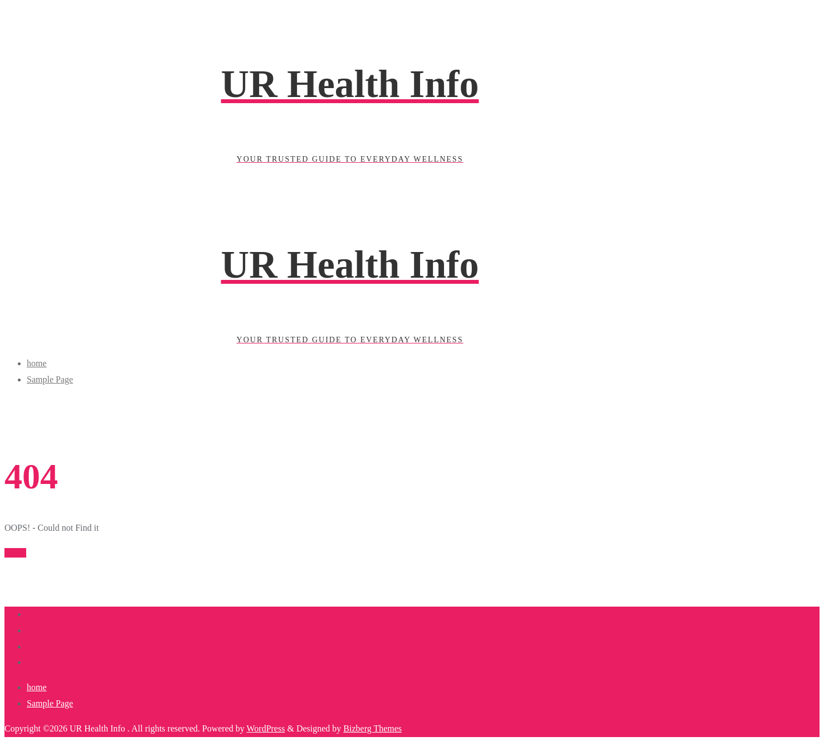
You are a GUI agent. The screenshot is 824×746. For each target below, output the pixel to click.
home (37, 687)
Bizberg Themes (372, 728)
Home (15, 553)
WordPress (265, 728)
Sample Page (50, 703)
